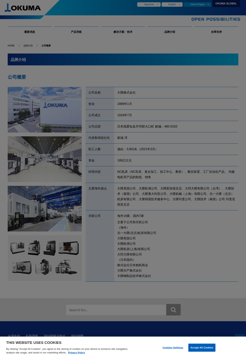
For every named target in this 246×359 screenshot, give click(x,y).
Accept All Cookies (202, 350)
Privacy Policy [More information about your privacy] (76, 355)
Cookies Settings (173, 350)
